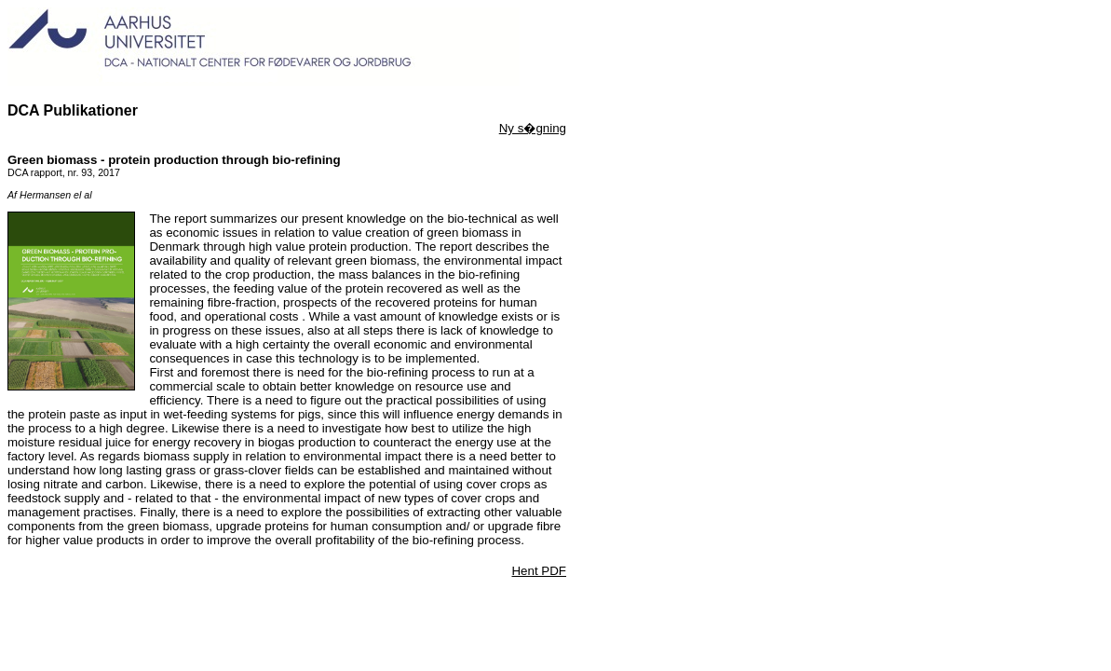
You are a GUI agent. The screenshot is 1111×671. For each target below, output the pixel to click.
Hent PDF (538, 571)
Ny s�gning (532, 128)
